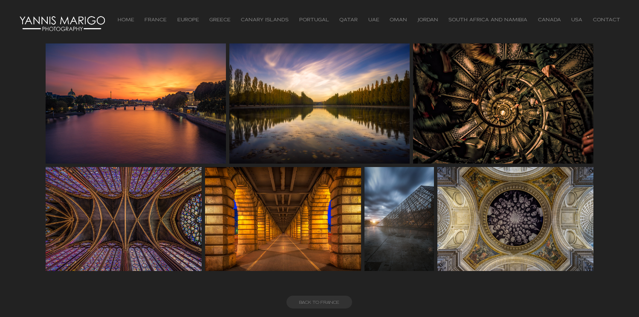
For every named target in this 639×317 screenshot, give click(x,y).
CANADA (549, 20)
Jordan (428, 20)
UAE (373, 20)
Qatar (348, 20)
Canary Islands (265, 20)
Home (126, 20)
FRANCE (156, 20)
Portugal (314, 20)
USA (576, 20)
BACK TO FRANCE (319, 302)
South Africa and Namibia (487, 20)
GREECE (220, 20)
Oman (398, 20)
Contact (606, 20)
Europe (188, 20)
